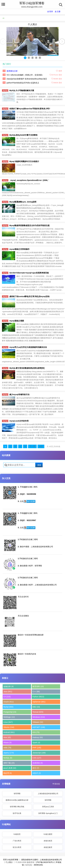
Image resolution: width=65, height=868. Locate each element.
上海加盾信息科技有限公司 (48, 794)
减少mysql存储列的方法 (19, 394)
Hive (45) (7, 737)
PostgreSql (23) (9, 712)
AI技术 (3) (36, 773)
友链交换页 (48, 847)
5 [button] (39, 58)
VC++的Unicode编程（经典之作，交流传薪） (25, 75)
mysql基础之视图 (16, 321)
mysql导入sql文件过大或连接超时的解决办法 (28, 347)
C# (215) (7, 697)
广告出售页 (17, 841)
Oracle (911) (8, 702)
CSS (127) (36, 758)
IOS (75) (35, 732)
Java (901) (7, 692)
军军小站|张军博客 (10, 860)
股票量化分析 (12, 71)
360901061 (38, 865)
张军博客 (17, 794)
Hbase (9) (7, 742)
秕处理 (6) (7, 773)
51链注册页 (48, 834)
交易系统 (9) (37, 763)
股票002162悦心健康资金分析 (17, 800)
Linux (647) (8, 722)
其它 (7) (35, 768)
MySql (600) (8, 707)
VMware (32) (37, 722)
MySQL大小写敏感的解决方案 (21, 90)
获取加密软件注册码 (29, 860)
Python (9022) (38, 697)
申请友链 (56, 784)
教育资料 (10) (38, 686)
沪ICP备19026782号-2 (45, 862)
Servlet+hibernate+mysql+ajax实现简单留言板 (29, 273)
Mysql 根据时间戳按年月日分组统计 (24, 161)
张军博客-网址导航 (17, 807)
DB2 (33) (36, 707)
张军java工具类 (48, 807)
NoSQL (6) (7, 758)
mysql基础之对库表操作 (19, 249)
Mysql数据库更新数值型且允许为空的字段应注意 (29, 225)
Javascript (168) (39, 753)
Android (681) (9, 732)
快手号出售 (17, 813)
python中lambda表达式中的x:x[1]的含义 (23, 83)
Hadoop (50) (37, 737)
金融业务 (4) (8, 686)
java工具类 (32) (9, 768)
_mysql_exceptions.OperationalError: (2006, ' (29, 180)
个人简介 (32, 24)
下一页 (32, 446)
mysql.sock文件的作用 (19, 421)
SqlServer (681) (38, 702)
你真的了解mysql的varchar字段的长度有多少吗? (29, 109)
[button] (62, 41)
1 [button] (25, 58)
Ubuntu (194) (8, 727)
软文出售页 (17, 847)
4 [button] (36, 58)
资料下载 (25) (9, 763)
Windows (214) (38, 717)
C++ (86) (36, 692)
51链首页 (17, 834)
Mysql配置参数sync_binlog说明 (22, 202)
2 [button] (28, 58)
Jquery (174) (8, 753)
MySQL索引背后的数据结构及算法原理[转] (27, 368)
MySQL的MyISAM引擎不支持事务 (23, 135)
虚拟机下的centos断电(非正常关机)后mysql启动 (29, 296)
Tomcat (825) (37, 712)
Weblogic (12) (9, 717)
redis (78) (7, 748)
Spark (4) (36, 742)
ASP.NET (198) (38, 727)
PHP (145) (36, 748)
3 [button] (32, 58)
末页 (41, 446)
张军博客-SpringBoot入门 (48, 813)
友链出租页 (48, 841)
